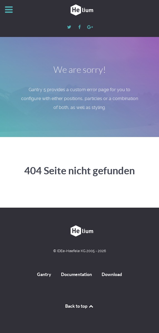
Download (112, 274)
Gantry (44, 274)
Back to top (79, 306)
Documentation (76, 274)
